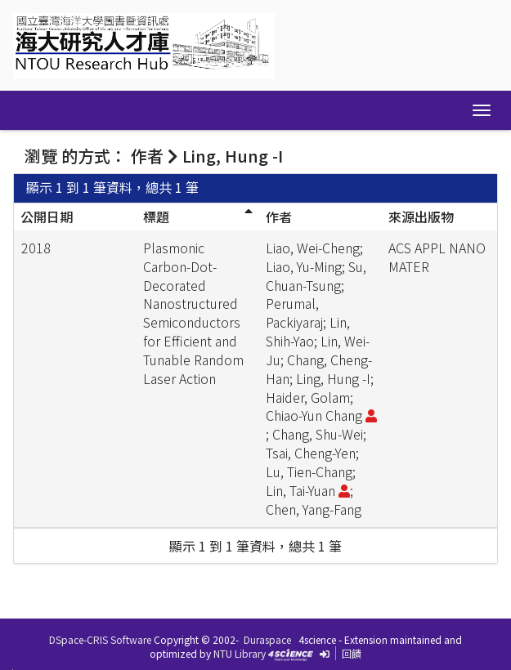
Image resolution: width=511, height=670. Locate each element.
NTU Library (239, 653)
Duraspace (267, 639)
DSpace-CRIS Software (100, 639)
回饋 (351, 653)
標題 (156, 216)
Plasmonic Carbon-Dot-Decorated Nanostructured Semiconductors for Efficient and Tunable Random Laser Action (193, 313)
